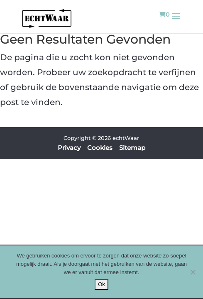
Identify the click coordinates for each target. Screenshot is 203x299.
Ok (101, 284)
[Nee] (192, 272)
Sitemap (132, 148)
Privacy (69, 148)
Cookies (100, 148)
